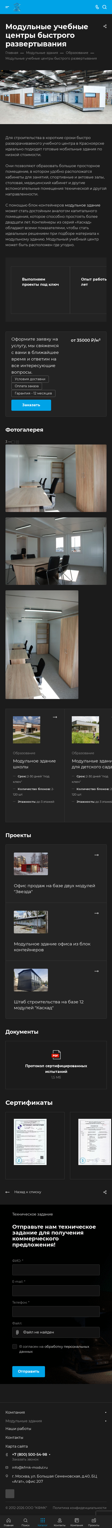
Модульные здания (23, 1421)
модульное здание (82, 205)
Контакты (14, 1437)
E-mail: (18, 1281)
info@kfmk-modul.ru (30, 1468)
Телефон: (20, 1302)
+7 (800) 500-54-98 (29, 1454)
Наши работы (18, 1429)
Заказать (31, 405)
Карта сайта (16, 1446)
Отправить (28, 1371)
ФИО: (17, 1261)
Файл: (17, 1323)
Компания (15, 1412)
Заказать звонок (25, 1459)
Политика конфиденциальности (80, 1508)
